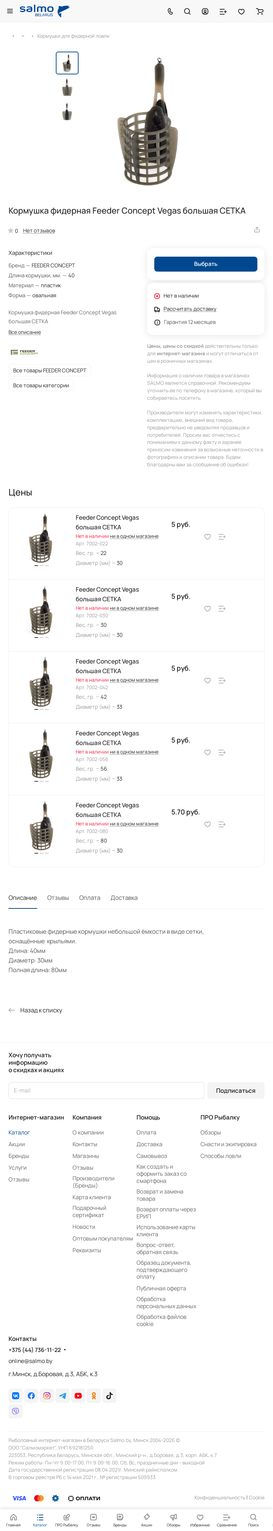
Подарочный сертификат (89, 1211)
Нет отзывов (39, 230)
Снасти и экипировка (228, 1144)
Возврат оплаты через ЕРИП (166, 1212)
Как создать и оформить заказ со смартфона (161, 1174)
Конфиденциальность (219, 1497)
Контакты (85, 1144)
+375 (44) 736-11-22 (35, 1350)
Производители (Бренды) (93, 1181)
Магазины (86, 1156)
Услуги (18, 1167)
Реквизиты (87, 1250)
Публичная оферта (161, 1288)
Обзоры (210, 1132)
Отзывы (58, 897)
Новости (84, 1227)
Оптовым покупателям (103, 1238)
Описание (23, 897)
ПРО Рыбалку (220, 1117)
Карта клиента (92, 1197)
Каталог (19, 1132)
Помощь (148, 1117)
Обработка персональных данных (166, 1302)
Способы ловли (220, 1156)
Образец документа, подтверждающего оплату (163, 1270)
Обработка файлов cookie (161, 1320)
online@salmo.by (30, 1361)
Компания (87, 1117)
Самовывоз (151, 1156)
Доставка (124, 897)
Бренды (19, 1156)
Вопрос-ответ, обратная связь (157, 1248)
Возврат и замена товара (159, 1194)
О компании (88, 1132)
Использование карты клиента (166, 1230)
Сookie (256, 1497)
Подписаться (236, 1090)
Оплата (89, 897)
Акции (17, 1144)
